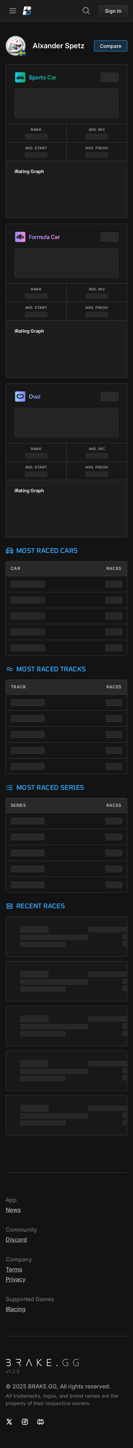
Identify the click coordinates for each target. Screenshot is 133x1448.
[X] (9, 1421)
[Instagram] (24, 1421)
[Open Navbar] (13, 11)
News (13, 1209)
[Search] (86, 10)
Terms (14, 1269)
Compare (110, 46)
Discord (16, 1239)
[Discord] (40, 1421)
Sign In (113, 11)
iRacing (16, 1309)
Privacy (16, 1279)
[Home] (27, 11)
